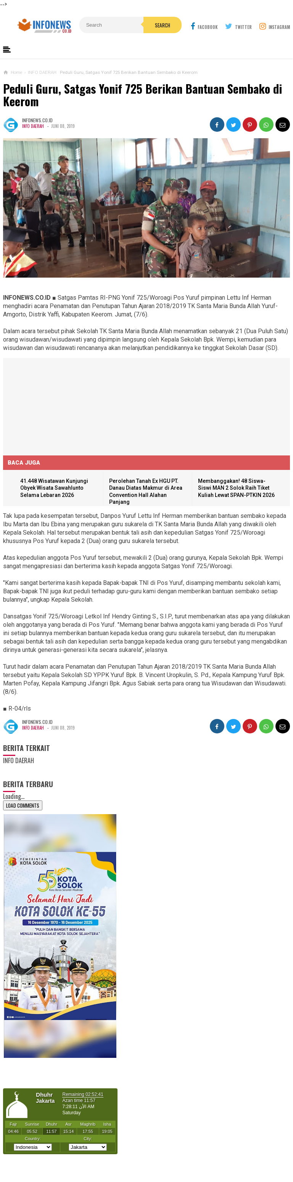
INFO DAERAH (33, 126)
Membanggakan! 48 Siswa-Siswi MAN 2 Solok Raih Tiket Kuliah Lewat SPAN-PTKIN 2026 (236, 488)
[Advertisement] (60, 405)
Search (162, 25)
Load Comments (22, 805)
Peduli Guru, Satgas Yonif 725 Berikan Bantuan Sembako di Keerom (142, 95)
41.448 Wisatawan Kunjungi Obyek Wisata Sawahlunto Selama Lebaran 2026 (54, 488)
